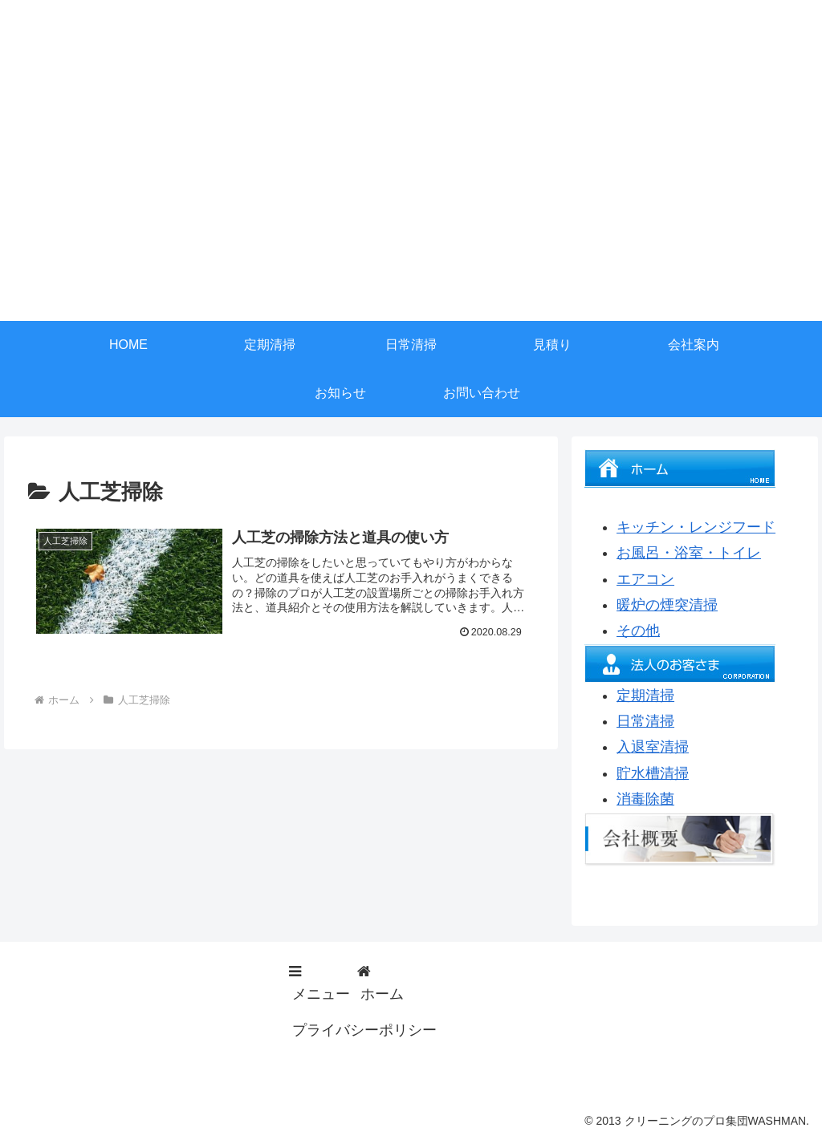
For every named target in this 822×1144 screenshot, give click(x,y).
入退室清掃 (652, 747)
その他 (638, 631)
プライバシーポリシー (364, 1030)
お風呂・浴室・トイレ (688, 553)
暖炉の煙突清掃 (667, 605)
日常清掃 (645, 721)
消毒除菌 (645, 799)
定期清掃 (645, 696)
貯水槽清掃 (652, 773)
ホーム (382, 994)
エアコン (645, 579)
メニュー (321, 994)
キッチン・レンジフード (695, 527)
